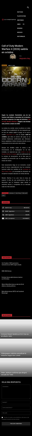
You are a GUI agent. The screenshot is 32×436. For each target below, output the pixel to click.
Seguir (27, 211)
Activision (11, 193)
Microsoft (25, 193)
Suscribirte (26, 218)
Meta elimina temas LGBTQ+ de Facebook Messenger (13, 292)
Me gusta (26, 207)
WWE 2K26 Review (6, 271)
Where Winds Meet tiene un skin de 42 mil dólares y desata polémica (13, 285)
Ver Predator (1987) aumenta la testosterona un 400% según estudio (11, 264)
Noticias (4, 65)
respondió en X (10, 135)
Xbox (3, 195)
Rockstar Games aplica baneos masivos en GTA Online (12, 278)
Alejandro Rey (24, 58)
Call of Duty (18, 193)
